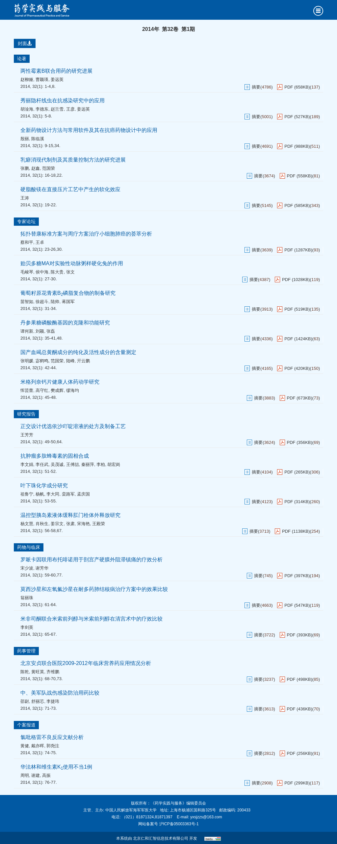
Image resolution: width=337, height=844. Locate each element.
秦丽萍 (87, 464)
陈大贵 (57, 271)
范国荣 (48, 168)
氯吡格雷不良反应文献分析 (52, 737)
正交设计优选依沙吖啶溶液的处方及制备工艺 (73, 426)
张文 (70, 271)
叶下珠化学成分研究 (44, 485)
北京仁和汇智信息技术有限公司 (160, 838)
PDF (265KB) (297, 472)
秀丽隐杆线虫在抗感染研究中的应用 (62, 100)
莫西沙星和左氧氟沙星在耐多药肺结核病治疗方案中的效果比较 (94, 589)
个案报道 (26, 725)
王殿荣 (98, 523)
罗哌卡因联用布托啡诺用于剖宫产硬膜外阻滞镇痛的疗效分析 (91, 559)
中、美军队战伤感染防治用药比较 (59, 693)
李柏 (100, 464)
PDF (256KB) (299, 753)
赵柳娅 (26, 79)
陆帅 (55, 301)
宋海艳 (83, 523)
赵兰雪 (57, 109)
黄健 (24, 745)
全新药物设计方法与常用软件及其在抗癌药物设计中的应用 (88, 130)
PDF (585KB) (297, 205)
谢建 (35, 775)
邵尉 (24, 701)
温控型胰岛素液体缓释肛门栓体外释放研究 (70, 515)
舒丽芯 (37, 701)
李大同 (52, 494)
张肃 (70, 523)
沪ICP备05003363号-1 (179, 824)
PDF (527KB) (297, 116)
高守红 (42, 390)
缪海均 (72, 390)
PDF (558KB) (299, 175)
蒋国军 (68, 301)
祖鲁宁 (26, 494)
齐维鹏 (52, 671)
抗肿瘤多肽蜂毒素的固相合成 (54, 456)
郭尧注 (52, 745)
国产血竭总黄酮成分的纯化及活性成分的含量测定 (78, 352)
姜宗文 (57, 523)
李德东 (42, 109)
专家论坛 (26, 221)
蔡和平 (26, 242)
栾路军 (68, 494)
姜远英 (57, 79)
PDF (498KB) (299, 679)
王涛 (24, 197)
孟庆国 (83, 494)
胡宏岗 (113, 464)
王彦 (70, 109)
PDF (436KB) (299, 708)
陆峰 (70, 360)
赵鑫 (35, 168)
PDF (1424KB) (298, 338)
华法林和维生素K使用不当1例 (56, 767)
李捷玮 (52, 701)
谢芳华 (42, 568)
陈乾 (24, 671)
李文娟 (26, 464)
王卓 (40, 242)
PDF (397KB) (297, 575)
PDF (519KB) (297, 309)
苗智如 (26, 301)
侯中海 (42, 271)
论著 (21, 58)
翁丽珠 (26, 597)
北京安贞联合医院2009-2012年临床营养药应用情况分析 (85, 663)
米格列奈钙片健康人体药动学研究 (59, 382)
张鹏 (24, 168)
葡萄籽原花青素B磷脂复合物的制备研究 (68, 293)
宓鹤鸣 (42, 360)
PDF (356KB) (299, 442)
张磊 (50, 331)
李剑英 (26, 627)
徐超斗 (42, 301)
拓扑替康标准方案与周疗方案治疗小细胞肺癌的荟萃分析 (86, 234)
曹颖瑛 (42, 79)
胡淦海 (26, 109)
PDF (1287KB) (298, 249)
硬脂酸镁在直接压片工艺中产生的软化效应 (70, 189)
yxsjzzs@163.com (206, 817)
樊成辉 (57, 390)
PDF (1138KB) (296, 531)
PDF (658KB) (297, 87)
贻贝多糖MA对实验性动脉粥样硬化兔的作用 (71, 263)
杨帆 (40, 494)
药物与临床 (28, 547)
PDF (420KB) (297, 368)
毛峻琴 (26, 271)
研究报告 (26, 414)
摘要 (256, 87)
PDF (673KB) (299, 398)
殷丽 (24, 138)
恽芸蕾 (26, 390)
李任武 (42, 464)
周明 (24, 775)
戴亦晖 (37, 745)
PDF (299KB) (297, 782)
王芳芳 (26, 434)
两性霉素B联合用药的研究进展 (56, 71)
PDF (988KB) (297, 146)
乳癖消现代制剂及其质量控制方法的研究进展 (73, 160)
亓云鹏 (83, 360)
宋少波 (26, 568)
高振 (46, 775)
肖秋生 (42, 523)
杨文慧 (26, 523)
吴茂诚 (57, 464)
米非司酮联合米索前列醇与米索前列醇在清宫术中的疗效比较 (91, 619)
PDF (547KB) (297, 605)
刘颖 (40, 331)
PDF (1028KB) (296, 279)
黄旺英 (37, 671)
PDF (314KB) (297, 501)
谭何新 (26, 331)
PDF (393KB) (299, 634)
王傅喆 (72, 464)
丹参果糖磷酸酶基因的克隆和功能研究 (65, 322)
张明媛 (26, 360)
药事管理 (26, 650)
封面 (25, 43)
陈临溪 (37, 138)
